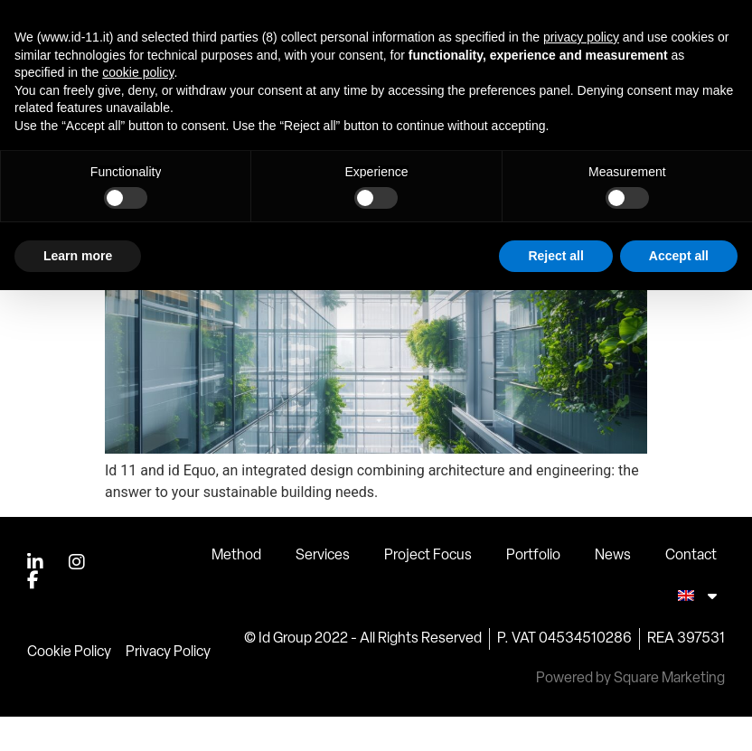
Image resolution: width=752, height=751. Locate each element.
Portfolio (533, 590)
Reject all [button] (555, 256)
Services (323, 590)
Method (236, 590)
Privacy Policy (168, 687)
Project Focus (428, 590)
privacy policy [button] (581, 37)
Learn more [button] (77, 256)
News (613, 590)
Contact (691, 590)
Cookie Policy (69, 687)
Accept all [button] (679, 256)
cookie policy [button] (138, 72)
